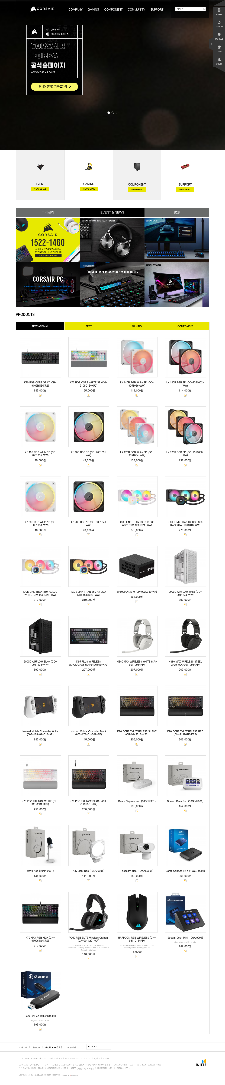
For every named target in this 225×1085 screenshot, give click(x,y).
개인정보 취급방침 (54, 1047)
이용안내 (36, 1047)
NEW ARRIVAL (40, 326)
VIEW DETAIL (40, 189)
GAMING (88, 184)
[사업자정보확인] (85, 1068)
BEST (88, 326)
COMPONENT (137, 184)
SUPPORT (184, 184)
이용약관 (71, 1047)
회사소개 (23, 1047)
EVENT (40, 184)
